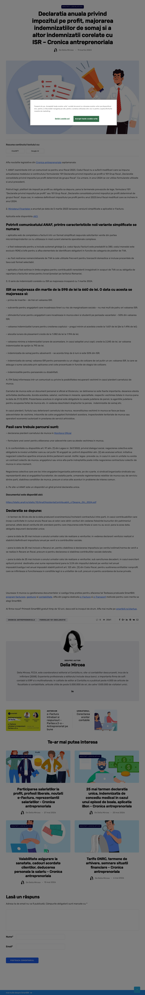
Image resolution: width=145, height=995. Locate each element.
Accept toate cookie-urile (86, 119)
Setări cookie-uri (62, 119)
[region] (73, 112)
